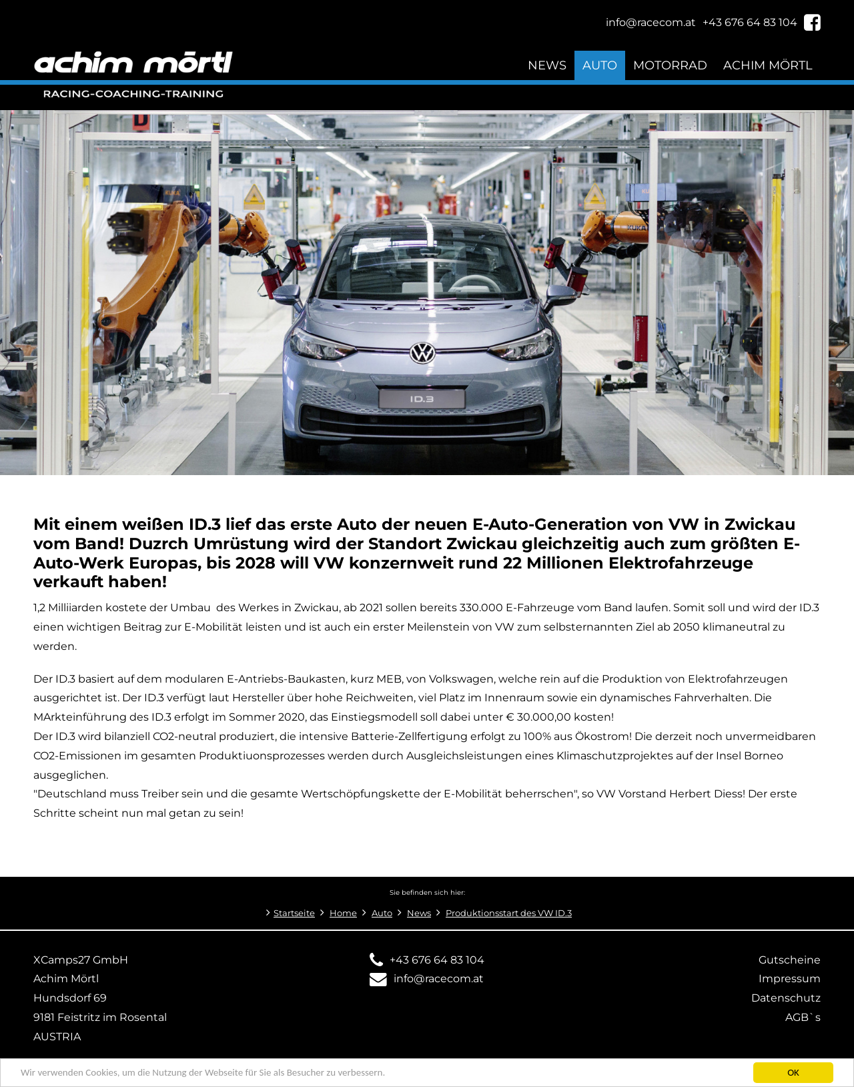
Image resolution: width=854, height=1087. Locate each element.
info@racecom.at (439, 978)
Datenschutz (786, 998)
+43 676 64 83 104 (437, 960)
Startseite (294, 913)
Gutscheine (790, 960)
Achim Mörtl (768, 65)
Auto (599, 65)
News (547, 65)
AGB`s (803, 1017)
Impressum (790, 978)
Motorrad (670, 65)
